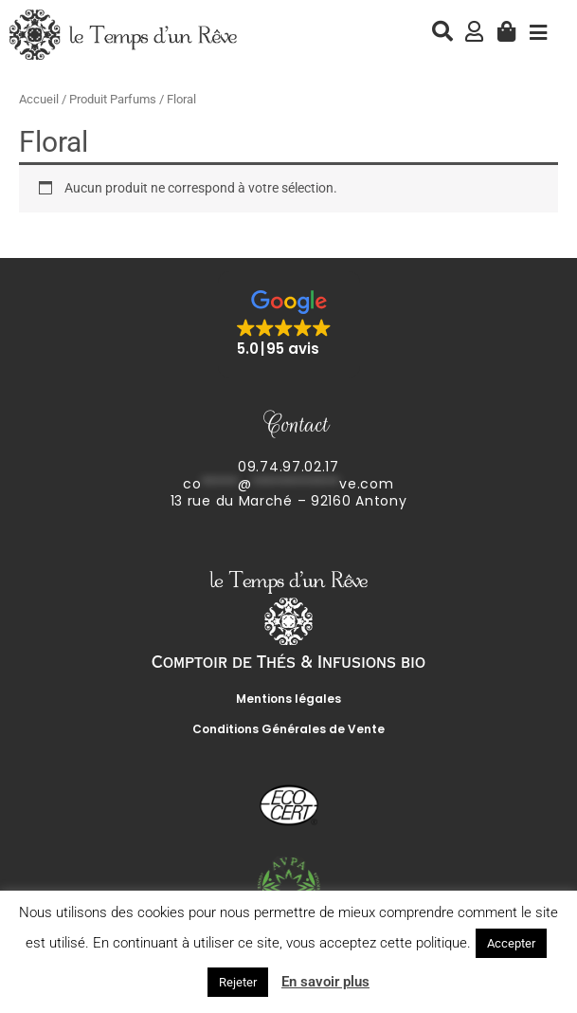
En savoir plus (325, 981)
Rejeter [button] (238, 982)
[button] (289, 324)
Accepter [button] (511, 943)
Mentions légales (288, 699)
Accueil (39, 99)
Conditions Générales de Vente (288, 729)
